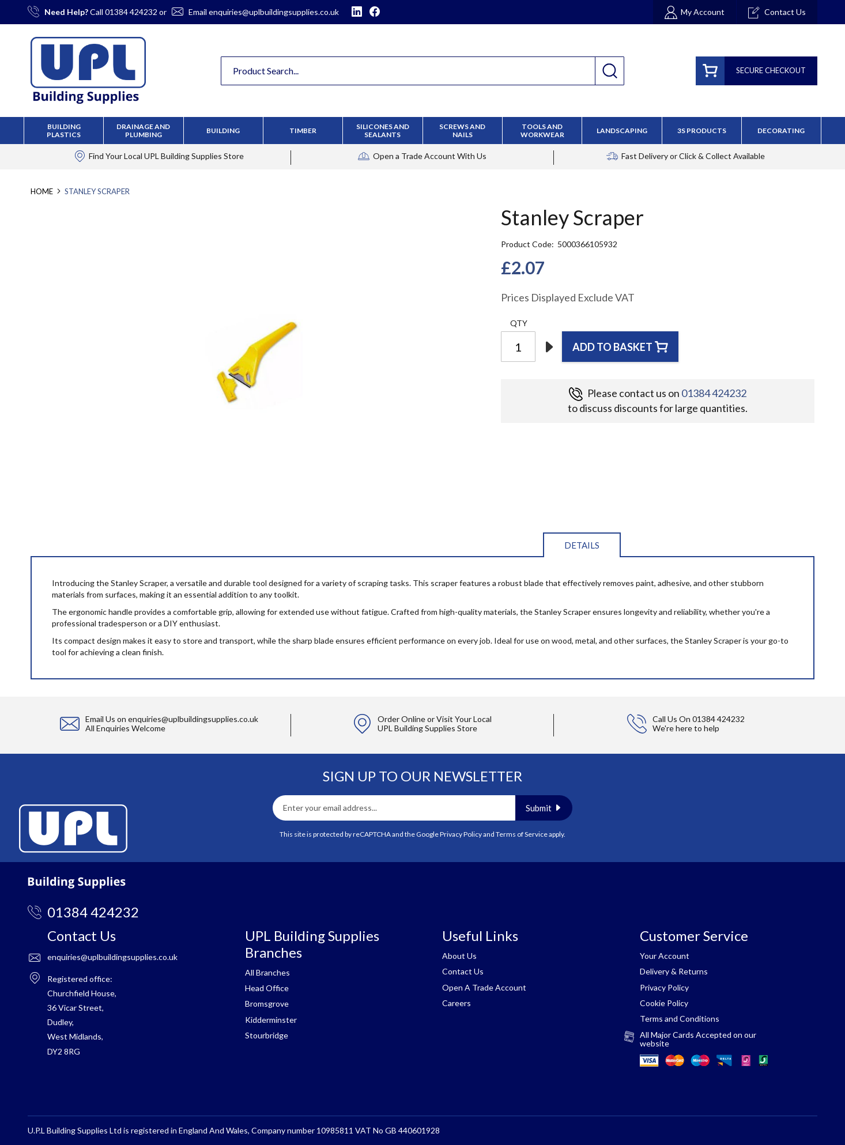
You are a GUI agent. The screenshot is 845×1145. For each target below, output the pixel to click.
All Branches (267, 972)
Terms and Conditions (679, 1018)
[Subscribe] (543, 808)
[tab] (581, 544)
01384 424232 (131, 12)
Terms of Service (522, 834)
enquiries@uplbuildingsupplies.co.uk (274, 12)
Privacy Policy (461, 834)
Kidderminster (271, 1020)
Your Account (664, 956)
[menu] (422, 130)
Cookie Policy (664, 1003)
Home (42, 191)
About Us (459, 956)
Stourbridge (266, 1035)
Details (581, 545)
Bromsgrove (267, 1003)
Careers (456, 1003)
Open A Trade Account (484, 987)
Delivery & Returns (674, 971)
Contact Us (463, 971)
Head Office (267, 988)
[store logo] (88, 70)
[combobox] (422, 70)
